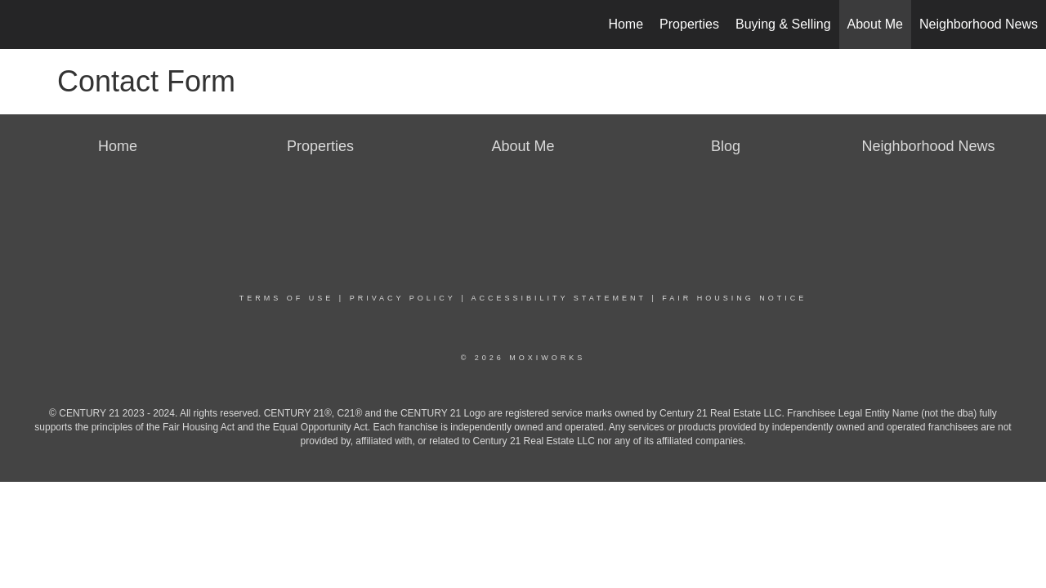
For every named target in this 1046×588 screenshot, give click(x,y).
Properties (689, 24)
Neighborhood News (978, 24)
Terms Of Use (286, 298)
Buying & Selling (783, 24)
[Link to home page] (20, 24)
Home (625, 24)
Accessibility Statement (559, 298)
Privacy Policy (403, 298)
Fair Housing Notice (734, 298)
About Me (875, 24)
